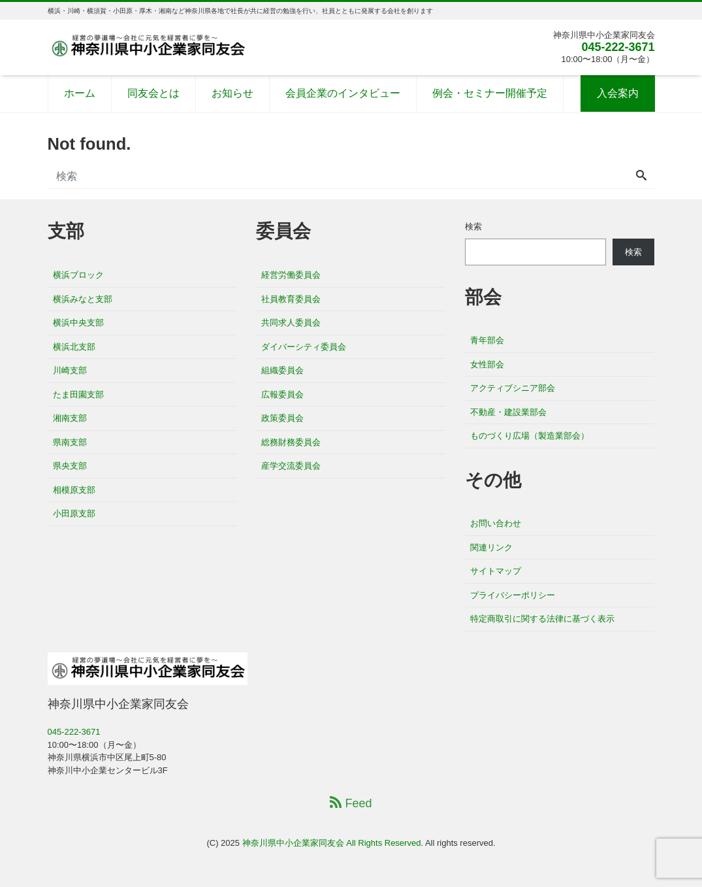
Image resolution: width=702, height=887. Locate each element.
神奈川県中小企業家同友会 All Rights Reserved (331, 843)
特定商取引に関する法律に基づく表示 (542, 619)
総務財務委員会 (291, 442)
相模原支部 (74, 490)
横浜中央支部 (78, 322)
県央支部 (70, 466)
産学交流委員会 (291, 466)
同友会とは (153, 93)
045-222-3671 (617, 47)
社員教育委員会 (291, 299)
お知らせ (232, 93)
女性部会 (487, 364)
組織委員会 (282, 370)
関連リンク (491, 547)
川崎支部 (70, 370)
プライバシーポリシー (512, 595)
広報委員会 (282, 394)
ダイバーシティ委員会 (303, 347)
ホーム (79, 93)
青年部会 (487, 340)
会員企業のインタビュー (342, 93)
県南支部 (70, 442)
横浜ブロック (78, 275)
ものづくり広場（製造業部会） (529, 436)
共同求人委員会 (291, 322)
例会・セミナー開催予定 (489, 93)
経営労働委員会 (291, 275)
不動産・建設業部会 (508, 412)
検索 (473, 226)
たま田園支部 (78, 394)
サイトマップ (495, 571)
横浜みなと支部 (82, 299)
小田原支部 (74, 513)
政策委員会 (282, 418)
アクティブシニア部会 (512, 388)
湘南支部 (70, 418)
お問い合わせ (495, 523)
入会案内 (618, 93)
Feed (351, 803)
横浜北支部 (74, 347)
